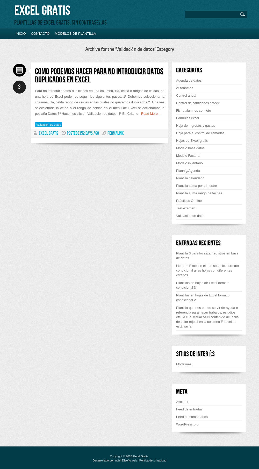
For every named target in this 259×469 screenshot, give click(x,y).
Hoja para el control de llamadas (200, 133)
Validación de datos (48, 124)
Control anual (186, 95)
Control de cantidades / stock (198, 103)
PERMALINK (115, 133)
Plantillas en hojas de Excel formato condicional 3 (202, 285)
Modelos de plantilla (75, 33)
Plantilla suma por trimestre (196, 186)
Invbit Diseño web (125, 460)
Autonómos (184, 88)
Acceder (182, 402)
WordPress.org (187, 424)
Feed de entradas (189, 409)
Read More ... (150, 114)
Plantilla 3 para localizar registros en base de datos (207, 255)
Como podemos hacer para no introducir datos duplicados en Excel (99, 76)
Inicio (21, 33)
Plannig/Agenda (188, 171)
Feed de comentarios (192, 417)
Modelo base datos (190, 148)
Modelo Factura (187, 156)
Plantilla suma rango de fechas (199, 193)
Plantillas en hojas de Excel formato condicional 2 (202, 297)
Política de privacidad (153, 460)
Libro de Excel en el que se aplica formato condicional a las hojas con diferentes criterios (207, 270)
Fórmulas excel (187, 118)
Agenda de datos (189, 80)
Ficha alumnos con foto (193, 110)
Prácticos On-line (189, 201)
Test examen (185, 208)
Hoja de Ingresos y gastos (195, 125)
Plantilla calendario (190, 178)
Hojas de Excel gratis (192, 141)
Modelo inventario (189, 163)
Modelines (183, 364)
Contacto (40, 33)
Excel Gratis (42, 11)
